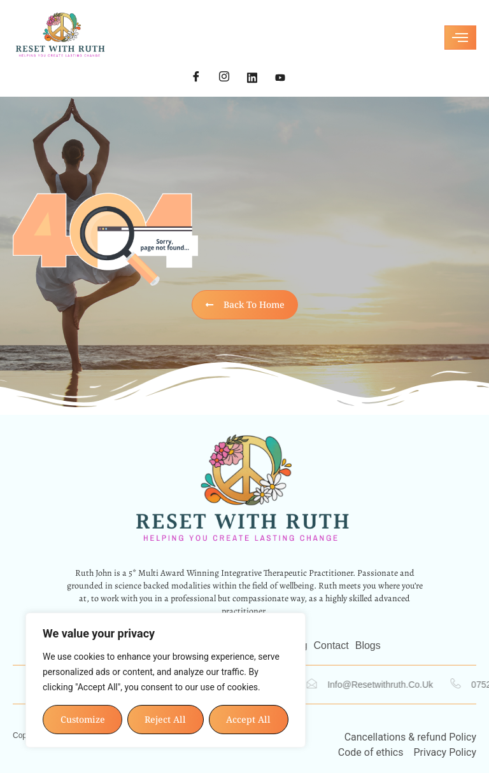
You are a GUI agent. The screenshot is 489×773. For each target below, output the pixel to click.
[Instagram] (224, 77)
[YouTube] (280, 77)
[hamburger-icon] (460, 37)
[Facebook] (196, 77)
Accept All (249, 719)
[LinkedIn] (252, 77)
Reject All (166, 719)
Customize (82, 719)
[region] (165, 680)
